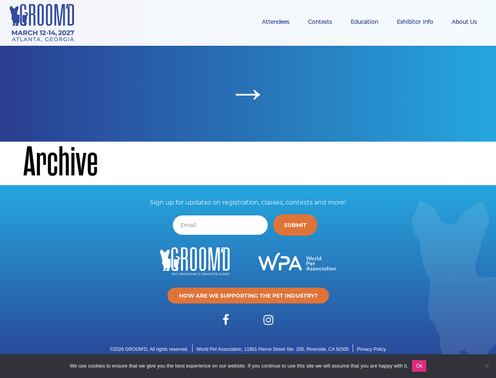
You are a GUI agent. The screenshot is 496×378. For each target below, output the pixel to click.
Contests (320, 21)
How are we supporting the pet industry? (248, 295)
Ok (419, 366)
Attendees (275, 21)
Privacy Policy (371, 349)
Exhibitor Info (415, 21)
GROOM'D (136, 349)
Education (364, 21)
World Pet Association (219, 349)
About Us (464, 21)
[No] (486, 366)
